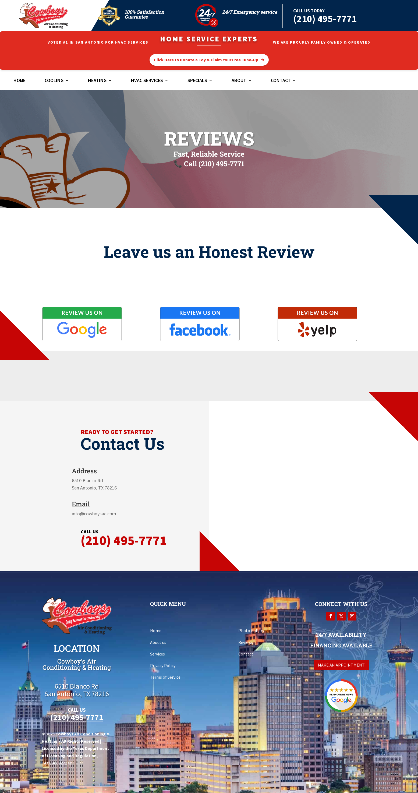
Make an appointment (341, 665)
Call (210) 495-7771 (214, 163)
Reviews (245, 642)
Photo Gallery (251, 630)
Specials (197, 81)
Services (157, 654)
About (239, 81)
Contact (281, 81)
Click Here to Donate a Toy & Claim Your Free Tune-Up (206, 59)
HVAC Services (147, 81)
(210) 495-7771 (325, 19)
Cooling (54, 81)
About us (158, 642)
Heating (97, 81)
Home (19, 81)
